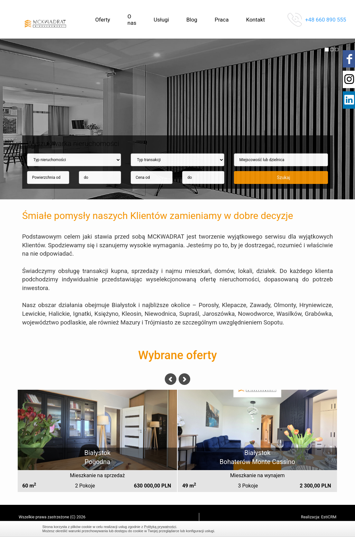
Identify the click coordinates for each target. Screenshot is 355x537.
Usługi (161, 19)
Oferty (102, 19)
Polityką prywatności (160, 527)
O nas (131, 19)
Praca (222, 19)
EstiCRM (328, 516)
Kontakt (255, 19)
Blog (191, 19)
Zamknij (309, 529)
